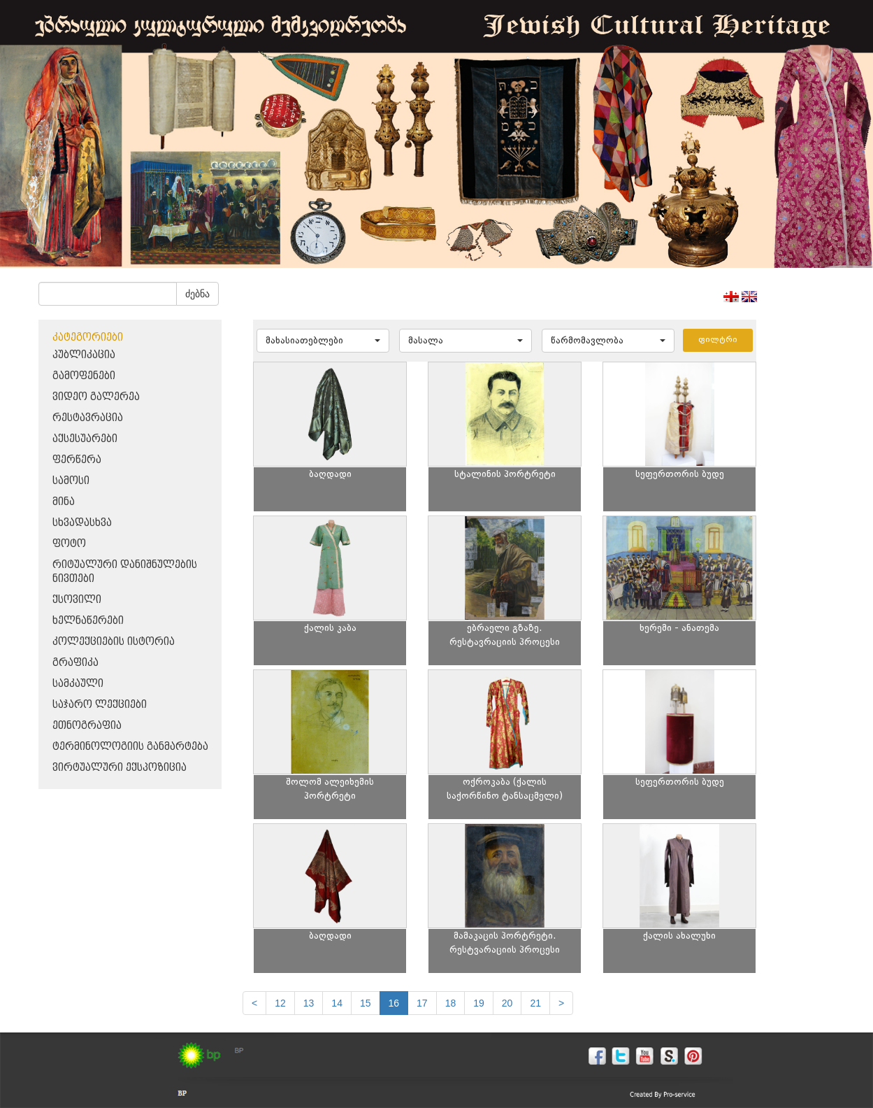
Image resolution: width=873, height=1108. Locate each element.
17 (422, 1003)
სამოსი (70, 481)
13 (309, 1003)
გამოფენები (83, 376)
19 (478, 1003)
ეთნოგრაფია (87, 726)
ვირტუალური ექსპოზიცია (119, 768)
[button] (323, 341)
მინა (63, 502)
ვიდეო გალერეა (96, 397)
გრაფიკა (75, 663)
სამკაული (77, 684)
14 (336, 1003)
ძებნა (197, 293)
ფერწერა (76, 460)
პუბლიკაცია (83, 355)
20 (507, 1003)
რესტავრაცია (87, 418)
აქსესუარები (84, 439)
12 (280, 1003)
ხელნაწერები (88, 621)
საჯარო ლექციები (99, 705)
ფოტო (69, 544)
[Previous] (254, 1003)
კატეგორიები (87, 337)
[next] (561, 1003)
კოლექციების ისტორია (113, 642)
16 (394, 1003)
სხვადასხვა (82, 523)
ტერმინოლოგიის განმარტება (130, 747)
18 (450, 1003)
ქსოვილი (76, 600)
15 (365, 1003)
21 (535, 1003)
